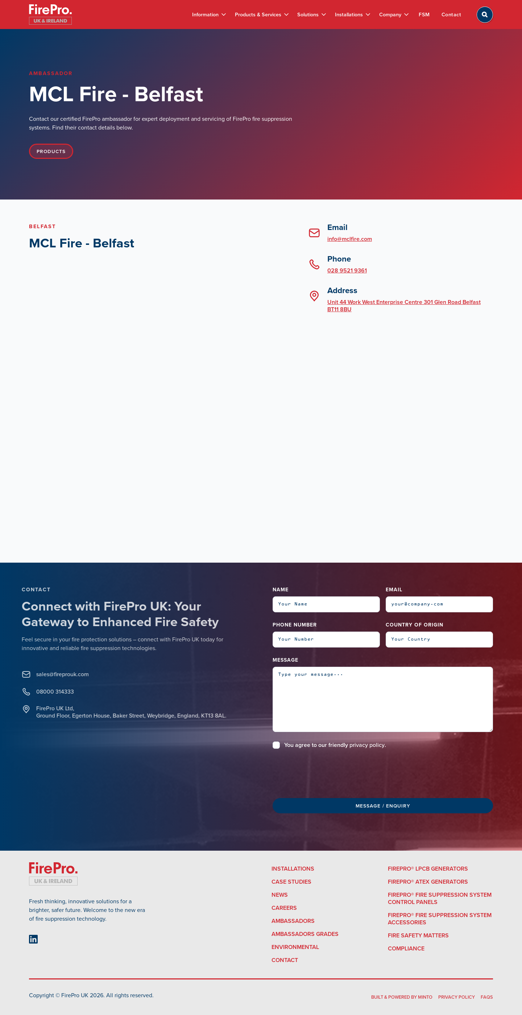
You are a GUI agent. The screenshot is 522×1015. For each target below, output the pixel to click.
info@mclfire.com (349, 239)
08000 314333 (47, 691)
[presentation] (328, 772)
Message (285, 660)
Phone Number (295, 625)
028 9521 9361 (347, 270)
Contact (451, 15)
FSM (424, 15)
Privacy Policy (456, 997)
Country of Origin (414, 625)
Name (281, 589)
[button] (208, 14)
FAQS (487, 997)
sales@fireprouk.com (55, 674)
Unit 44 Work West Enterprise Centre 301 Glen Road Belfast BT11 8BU (404, 305)
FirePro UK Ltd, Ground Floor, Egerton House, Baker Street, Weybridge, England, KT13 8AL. (124, 712)
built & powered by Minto (401, 997)
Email (394, 589)
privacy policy (367, 745)
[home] (50, 14)
